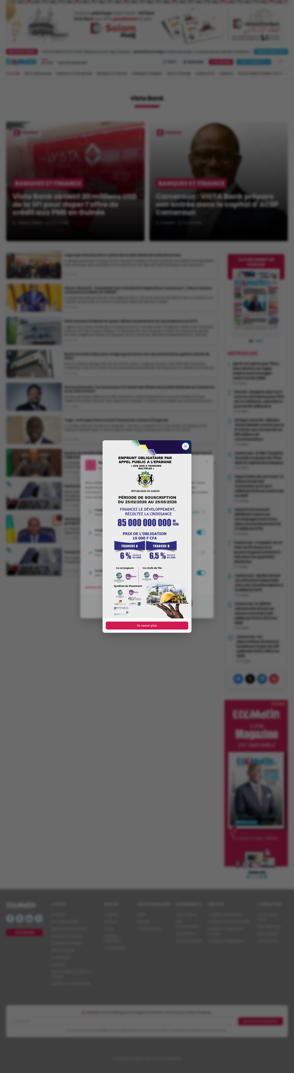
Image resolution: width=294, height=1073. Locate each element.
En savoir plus (147, 626)
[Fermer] (185, 446)
